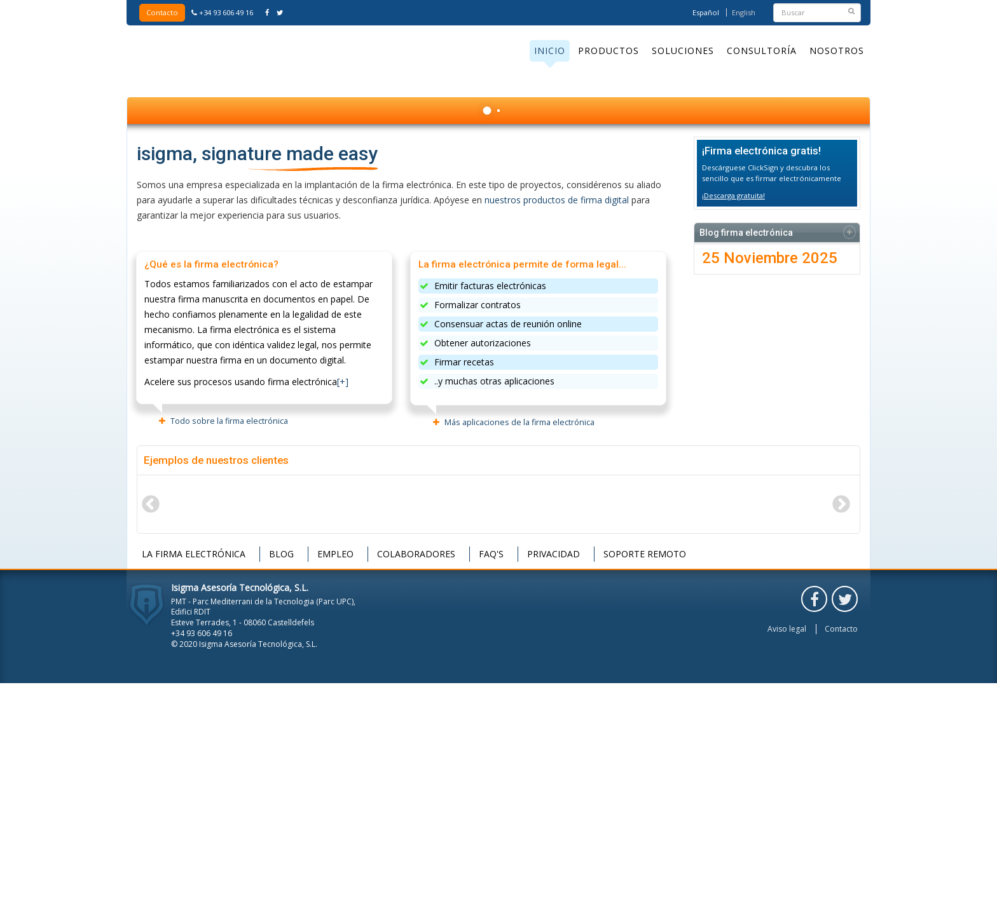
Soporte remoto (644, 781)
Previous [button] (150, 730)
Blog (281, 781)
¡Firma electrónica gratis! (761, 377)
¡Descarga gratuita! (733, 422)
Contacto (162, 12)
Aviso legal (786, 856)
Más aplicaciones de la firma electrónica (519, 649)
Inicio (549, 50)
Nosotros (836, 50)
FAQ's (491, 781)
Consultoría (762, 50)
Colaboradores (416, 781)
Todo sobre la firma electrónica (229, 647)
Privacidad (553, 781)
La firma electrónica (193, 781)
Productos (608, 50)
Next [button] (840, 730)
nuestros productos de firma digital (557, 427)
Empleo (335, 781)
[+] (342, 608)
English (743, 12)
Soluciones (683, 50)
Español (705, 12)
